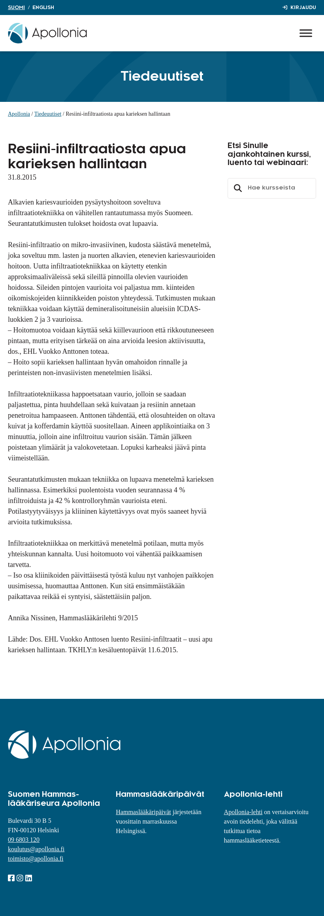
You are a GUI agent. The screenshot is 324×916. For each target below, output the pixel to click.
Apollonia (19, 114)
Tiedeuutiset (48, 114)
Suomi (16, 7)
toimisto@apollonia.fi (36, 858)
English (43, 7)
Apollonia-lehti (243, 812)
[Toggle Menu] (306, 33)
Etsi (237, 188)
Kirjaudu (303, 7)
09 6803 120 (24, 839)
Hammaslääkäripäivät (143, 812)
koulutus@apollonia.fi (36, 849)
